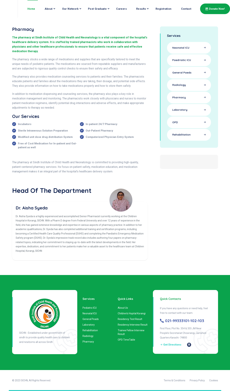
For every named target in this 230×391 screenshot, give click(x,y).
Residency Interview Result (132, 324)
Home (31, 8)
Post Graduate (97, 8)
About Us (123, 307)
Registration (164, 8)
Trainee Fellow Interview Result (131, 332)
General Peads (91, 319)
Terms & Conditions (174, 380)
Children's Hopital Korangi (132, 313)
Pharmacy (88, 341)
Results (141, 8)
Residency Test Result (130, 319)
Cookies (213, 380)
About (49, 8)
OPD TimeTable (126, 339)
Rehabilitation (90, 330)
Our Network (70, 8)
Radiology (88, 336)
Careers (121, 8)
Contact (186, 8)
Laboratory (89, 324)
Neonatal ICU (90, 313)
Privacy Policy (197, 380)
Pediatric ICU (90, 307)
